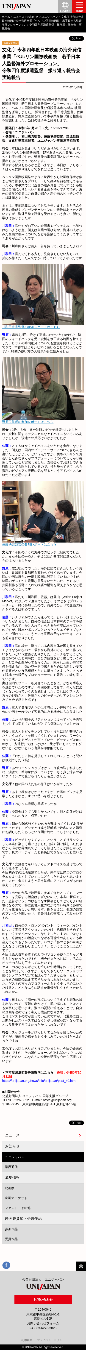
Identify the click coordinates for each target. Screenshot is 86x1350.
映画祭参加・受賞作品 (23, 1218)
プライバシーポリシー (51, 1340)
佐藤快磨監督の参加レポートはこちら (29, 544)
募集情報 (12, 1177)
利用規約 (26, 1340)
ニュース (18, 16)
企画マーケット (16, 1198)
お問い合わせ (43, 1299)
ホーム (6, 16)
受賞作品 (11, 1239)
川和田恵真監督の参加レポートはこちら (31, 327)
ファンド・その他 (18, 1208)
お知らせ (32, 16)
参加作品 (11, 1229)
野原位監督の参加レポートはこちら (27, 422)
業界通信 (11, 1167)
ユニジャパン (50, 16)
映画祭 (9, 1188)
